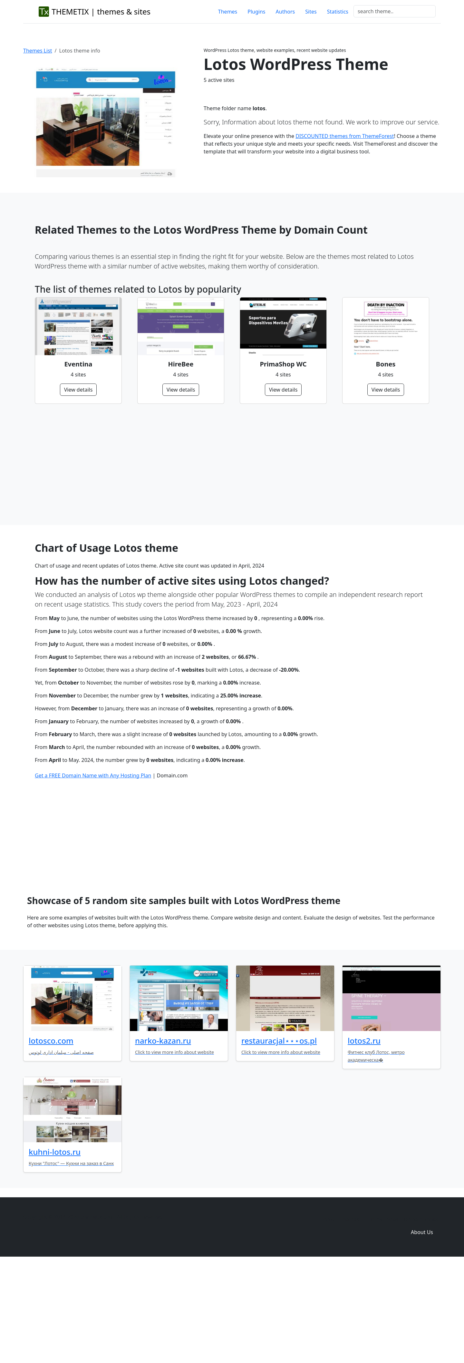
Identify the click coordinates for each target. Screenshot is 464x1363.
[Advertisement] (228, 464)
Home (327, 1317)
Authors (285, 11)
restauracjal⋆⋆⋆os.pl (279, 1139)
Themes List (37, 50)
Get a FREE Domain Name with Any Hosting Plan (93, 874)
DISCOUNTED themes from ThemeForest (344, 136)
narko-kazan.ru (163, 1139)
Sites (310, 11)
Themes (227, 11)
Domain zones (421, 1317)
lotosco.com (51, 1139)
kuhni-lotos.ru (55, 1250)
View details (78, 389)
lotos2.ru (364, 1139)
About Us (422, 1330)
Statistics (337, 11)
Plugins (256, 11)
